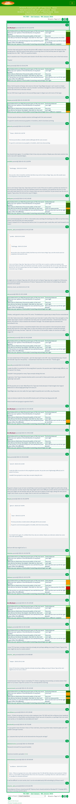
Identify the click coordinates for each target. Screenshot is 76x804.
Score (49, 8)
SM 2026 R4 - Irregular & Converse (27, 12)
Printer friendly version (15, 803)
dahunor (10, 577)
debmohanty (11, 759)
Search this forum (13, 801)
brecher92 (10, 724)
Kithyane (10, 198)
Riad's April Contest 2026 (27, 10)
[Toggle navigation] (72, 3)
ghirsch (9, 126)
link (26, 754)
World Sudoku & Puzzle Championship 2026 (38, 14)
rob (8, 294)
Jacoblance (11, 712)
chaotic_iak (11, 229)
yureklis (9, 161)
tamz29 (9, 365)
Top (67, 25)
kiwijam (9, 627)
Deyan (9, 100)
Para (8, 66)
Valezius (10, 553)
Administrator (11, 744)
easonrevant (11, 688)
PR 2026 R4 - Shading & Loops (28, 8)
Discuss (54, 8)
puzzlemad (10, 337)
